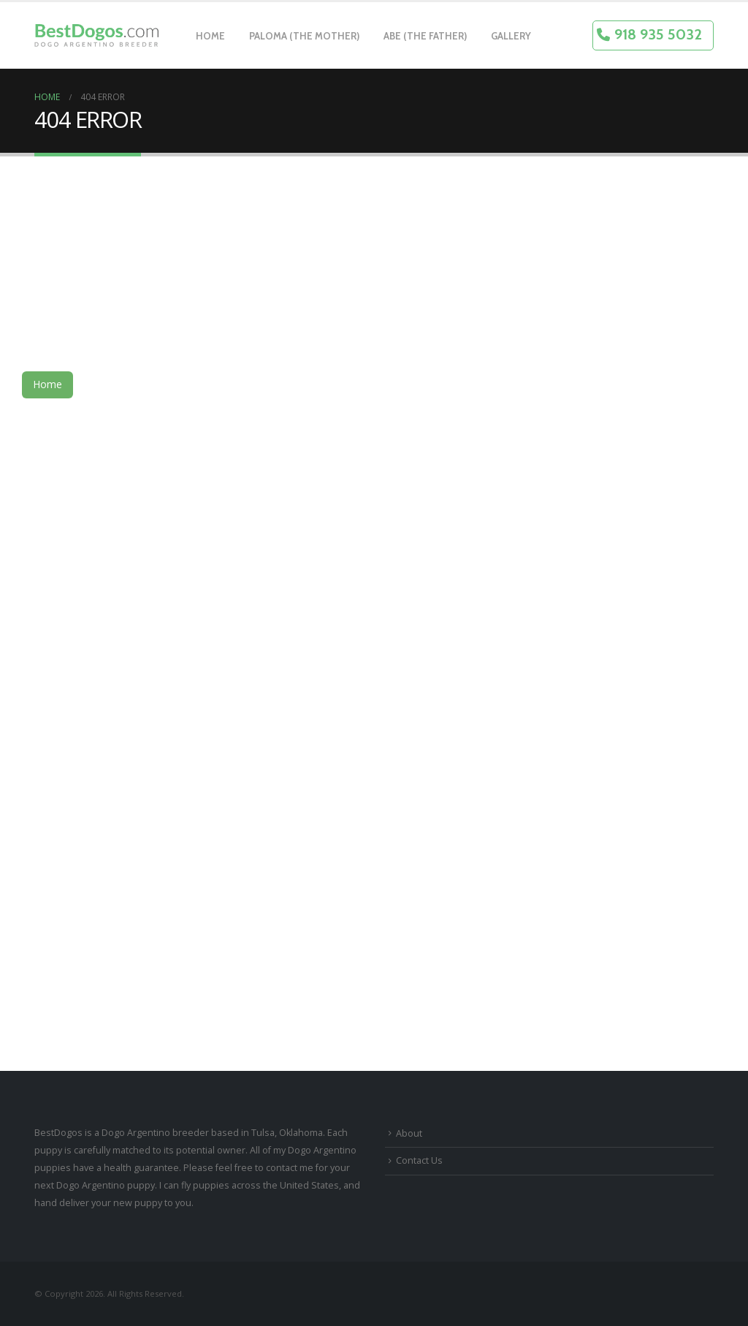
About (409, 1133)
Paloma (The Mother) (304, 36)
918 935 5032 (658, 34)
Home (210, 36)
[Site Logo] (96, 36)
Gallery (511, 36)
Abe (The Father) (425, 36)
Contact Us (419, 1160)
